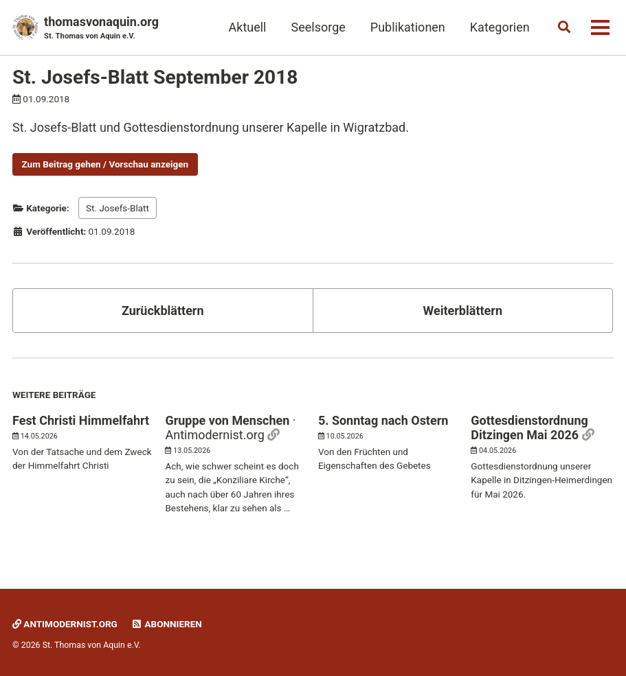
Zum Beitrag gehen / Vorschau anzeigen (105, 164)
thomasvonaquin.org (101, 28)
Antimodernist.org (65, 623)
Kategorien (499, 27)
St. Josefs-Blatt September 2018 (155, 77)
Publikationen (407, 27)
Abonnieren (167, 623)
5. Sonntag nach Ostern (383, 420)
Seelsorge (318, 27)
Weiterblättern (462, 310)
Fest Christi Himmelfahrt (80, 420)
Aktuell (247, 27)
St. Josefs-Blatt (117, 207)
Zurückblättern (163, 310)
